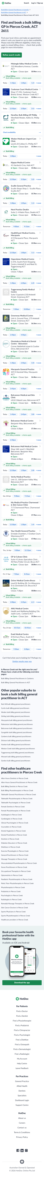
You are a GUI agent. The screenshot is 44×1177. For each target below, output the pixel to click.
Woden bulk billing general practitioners (15, 712)
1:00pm (13, 203)
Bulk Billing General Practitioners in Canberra (17, 678)
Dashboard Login (22, 1100)
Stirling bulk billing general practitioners (15, 716)
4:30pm (23, 389)
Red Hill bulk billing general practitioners (15, 704)
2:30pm (23, 109)
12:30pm (13, 253)
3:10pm (23, 179)
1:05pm (23, 203)
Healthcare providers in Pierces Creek (14, 920)
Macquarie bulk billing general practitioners (16, 720)
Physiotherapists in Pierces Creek (13, 887)
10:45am (27, 628)
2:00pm (13, 602)
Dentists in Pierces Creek (10, 839)
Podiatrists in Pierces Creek (11, 891)
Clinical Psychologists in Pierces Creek (14, 823)
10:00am (27, 309)
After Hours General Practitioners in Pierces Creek (19, 782)
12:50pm (13, 109)
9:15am (27, 226)
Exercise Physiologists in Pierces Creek (15, 851)
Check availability (22, 132)
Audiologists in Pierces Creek (11, 815)
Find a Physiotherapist (22, 1021)
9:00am (16, 226)
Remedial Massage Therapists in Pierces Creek (17, 904)
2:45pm (23, 414)
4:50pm (23, 335)
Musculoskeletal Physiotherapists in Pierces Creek (19, 863)
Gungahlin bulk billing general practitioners (16, 732)
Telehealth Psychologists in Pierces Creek (15, 803)
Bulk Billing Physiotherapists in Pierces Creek (17, 790)
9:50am (16, 649)
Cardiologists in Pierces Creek (11, 819)
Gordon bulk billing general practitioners (15, 761)
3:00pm (13, 156)
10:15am (17, 628)
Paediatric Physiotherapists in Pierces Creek (16, 879)
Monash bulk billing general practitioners (16, 757)
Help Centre (22, 1064)
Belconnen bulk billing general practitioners (16, 728)
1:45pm (13, 414)
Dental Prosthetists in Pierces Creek (14, 835)
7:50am (16, 574)
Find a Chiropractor (22, 1030)
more (38, 83)
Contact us (22, 1128)
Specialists (22, 1096)
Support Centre (22, 1105)
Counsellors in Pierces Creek (11, 827)
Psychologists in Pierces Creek (12, 895)
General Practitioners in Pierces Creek (14, 855)
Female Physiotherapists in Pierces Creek (15, 811)
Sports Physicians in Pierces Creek (13, 912)
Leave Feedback (22, 1068)
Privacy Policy (22, 1137)
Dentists (22, 1091)
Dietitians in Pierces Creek (10, 847)
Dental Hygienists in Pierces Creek (13, 831)
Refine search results (11, 55)
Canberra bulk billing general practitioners (16, 736)
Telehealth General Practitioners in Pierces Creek (18, 794)
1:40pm (13, 283)
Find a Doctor (22, 1011)
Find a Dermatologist (22, 1049)
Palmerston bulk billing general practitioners (17, 724)
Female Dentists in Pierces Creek (13, 807)
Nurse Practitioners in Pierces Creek (14, 867)
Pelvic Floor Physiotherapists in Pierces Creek (17, 883)
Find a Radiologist (22, 1054)
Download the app (22, 983)
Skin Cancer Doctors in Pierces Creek (14, 908)
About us (22, 1118)
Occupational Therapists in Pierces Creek (16, 871)
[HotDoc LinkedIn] (22, 1150)
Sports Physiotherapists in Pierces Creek (15, 916)
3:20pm (27, 649)
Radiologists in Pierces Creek (11, 899)
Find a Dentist (22, 1016)
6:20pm (23, 283)
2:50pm (13, 335)
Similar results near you (22, 661)
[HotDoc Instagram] (26, 1150)
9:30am (16, 309)
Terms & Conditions (22, 1132)
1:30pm (13, 363)
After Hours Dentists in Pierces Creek (14, 778)
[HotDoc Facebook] (18, 1150)
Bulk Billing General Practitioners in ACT (13, 12)
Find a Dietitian (22, 1040)
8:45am (27, 574)
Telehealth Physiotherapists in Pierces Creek (16, 799)
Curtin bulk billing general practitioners (15, 708)
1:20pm (23, 83)
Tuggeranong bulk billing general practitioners (17, 753)
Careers (22, 1123)
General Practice (22, 1081)
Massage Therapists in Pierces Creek (14, 859)
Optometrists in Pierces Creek (12, 875)
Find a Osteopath (22, 1045)
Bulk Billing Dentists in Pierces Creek (14, 786)
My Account (22, 1059)
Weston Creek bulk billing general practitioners (18, 749)
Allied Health (22, 1086)
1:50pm (23, 470)
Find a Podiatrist (22, 1026)
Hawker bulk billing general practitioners (15, 744)
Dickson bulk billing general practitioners (16, 740)
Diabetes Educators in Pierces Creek (14, 843)
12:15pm (28, 550)
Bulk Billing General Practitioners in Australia (15, 9)
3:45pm (13, 389)
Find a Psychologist (22, 1035)
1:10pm (13, 83)
